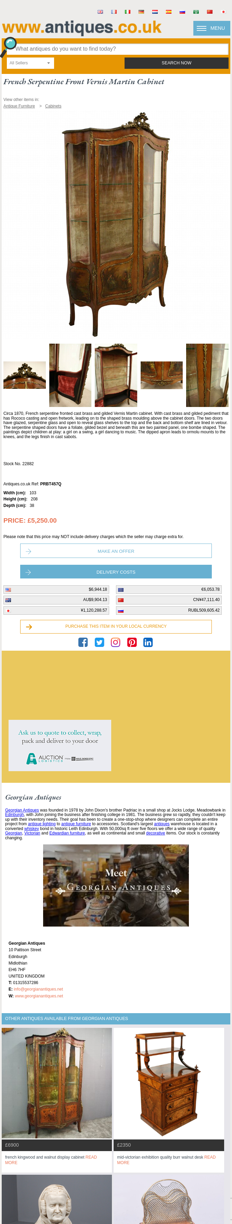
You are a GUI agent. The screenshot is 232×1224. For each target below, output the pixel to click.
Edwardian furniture (67, 833)
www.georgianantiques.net (39, 996)
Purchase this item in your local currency (116, 626)
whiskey (31, 828)
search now (177, 63)
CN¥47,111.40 (206, 599)
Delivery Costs (116, 572)
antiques (161, 823)
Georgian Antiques (22, 810)
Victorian (32, 833)
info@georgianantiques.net (38, 989)
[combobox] (30, 63)
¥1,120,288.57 (94, 610)
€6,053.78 (211, 589)
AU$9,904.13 (95, 599)
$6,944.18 (98, 589)
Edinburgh (14, 814)
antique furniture (76, 823)
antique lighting (42, 823)
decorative (155, 833)
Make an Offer (116, 551)
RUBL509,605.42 (204, 610)
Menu (217, 28)
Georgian (13, 833)
